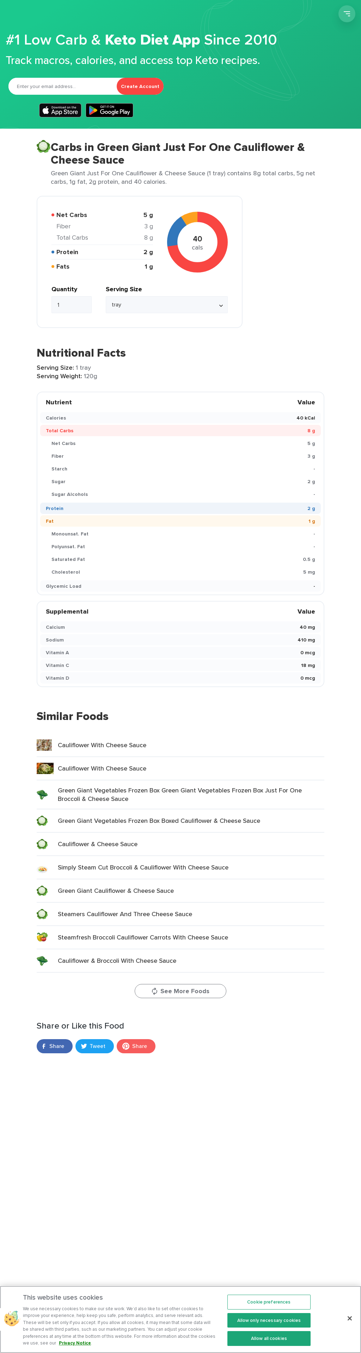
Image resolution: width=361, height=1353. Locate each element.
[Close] (349, 1325)
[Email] (62, 86)
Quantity (64, 289)
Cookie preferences (268, 1309)
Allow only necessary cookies (269, 1327)
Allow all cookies (269, 1345)
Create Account (140, 86)
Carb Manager (43, 14)
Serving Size (124, 289)
